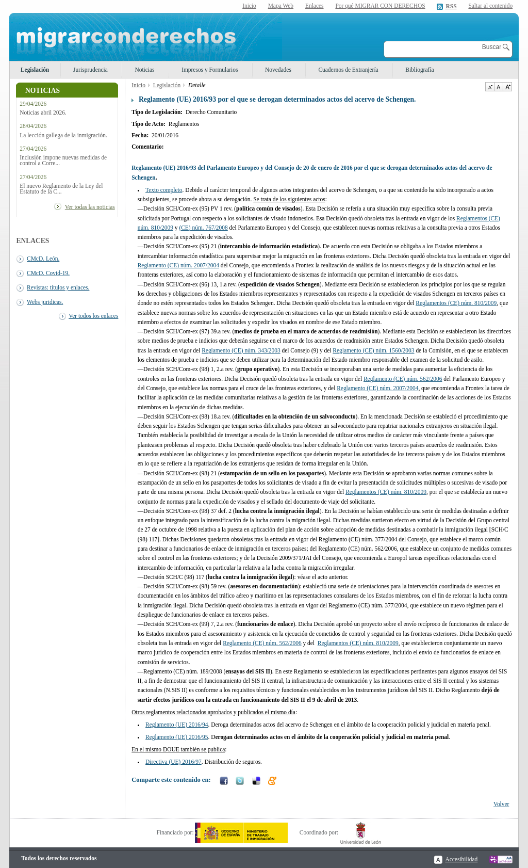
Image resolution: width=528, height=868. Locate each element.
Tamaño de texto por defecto (498, 86)
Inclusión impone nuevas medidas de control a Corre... (63, 160)
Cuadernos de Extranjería (348, 70)
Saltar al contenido (490, 6)
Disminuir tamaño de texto (489, 86)
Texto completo (163, 190)
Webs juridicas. (45, 302)
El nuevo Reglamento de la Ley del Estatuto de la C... (61, 189)
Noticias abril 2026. (43, 113)
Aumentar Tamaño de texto (507, 86)
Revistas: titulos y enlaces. (58, 287)
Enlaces (314, 6)
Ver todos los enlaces (93, 316)
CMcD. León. (43, 258)
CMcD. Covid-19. (48, 273)
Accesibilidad (461, 859)
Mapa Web (280, 6)
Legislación (35, 70)
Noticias (144, 70)
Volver (501, 804)
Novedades (278, 70)
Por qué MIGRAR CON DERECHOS (380, 6)
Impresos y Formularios (210, 70)
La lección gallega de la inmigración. (63, 135)
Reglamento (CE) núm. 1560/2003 (373, 350)
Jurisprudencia (90, 70)
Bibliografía (419, 70)
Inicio (249, 6)
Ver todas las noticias (90, 207)
